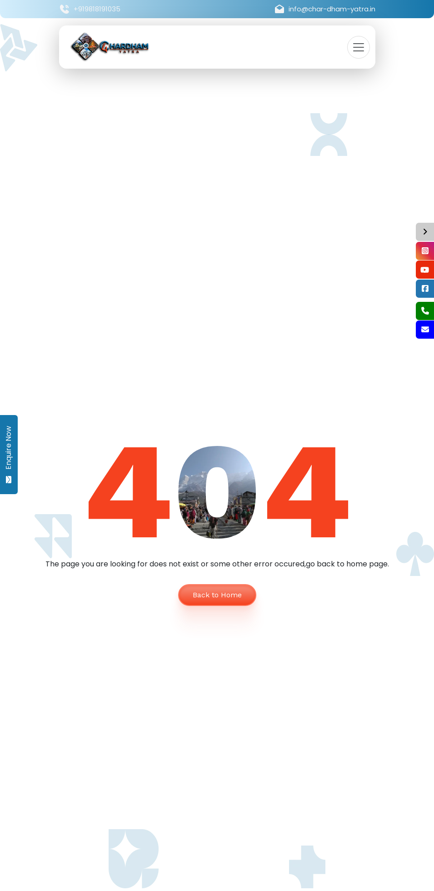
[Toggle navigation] (358, 47)
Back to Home (217, 595)
